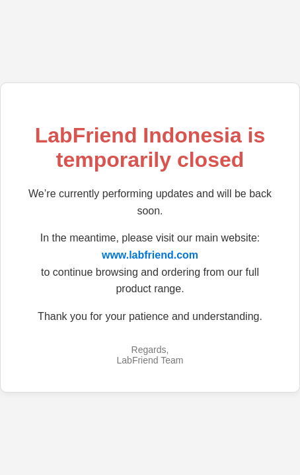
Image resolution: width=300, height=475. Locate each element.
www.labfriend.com (150, 255)
